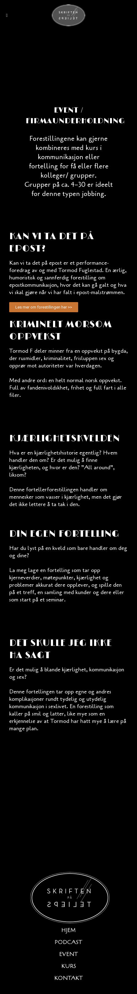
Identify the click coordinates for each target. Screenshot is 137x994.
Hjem (68, 930)
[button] (43, 307)
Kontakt (68, 978)
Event (68, 954)
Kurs (68, 966)
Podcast (68, 942)
